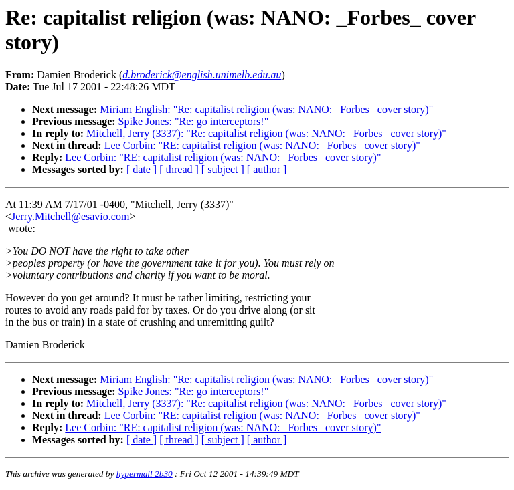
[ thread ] (179, 169)
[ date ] (141, 169)
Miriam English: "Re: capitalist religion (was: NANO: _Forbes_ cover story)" (266, 109)
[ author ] (267, 169)
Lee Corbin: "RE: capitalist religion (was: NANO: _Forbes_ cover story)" (262, 145)
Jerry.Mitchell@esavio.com (70, 216)
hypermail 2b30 (144, 474)
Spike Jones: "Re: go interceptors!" (193, 121)
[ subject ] (222, 169)
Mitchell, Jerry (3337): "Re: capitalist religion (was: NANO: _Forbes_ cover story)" (266, 133)
